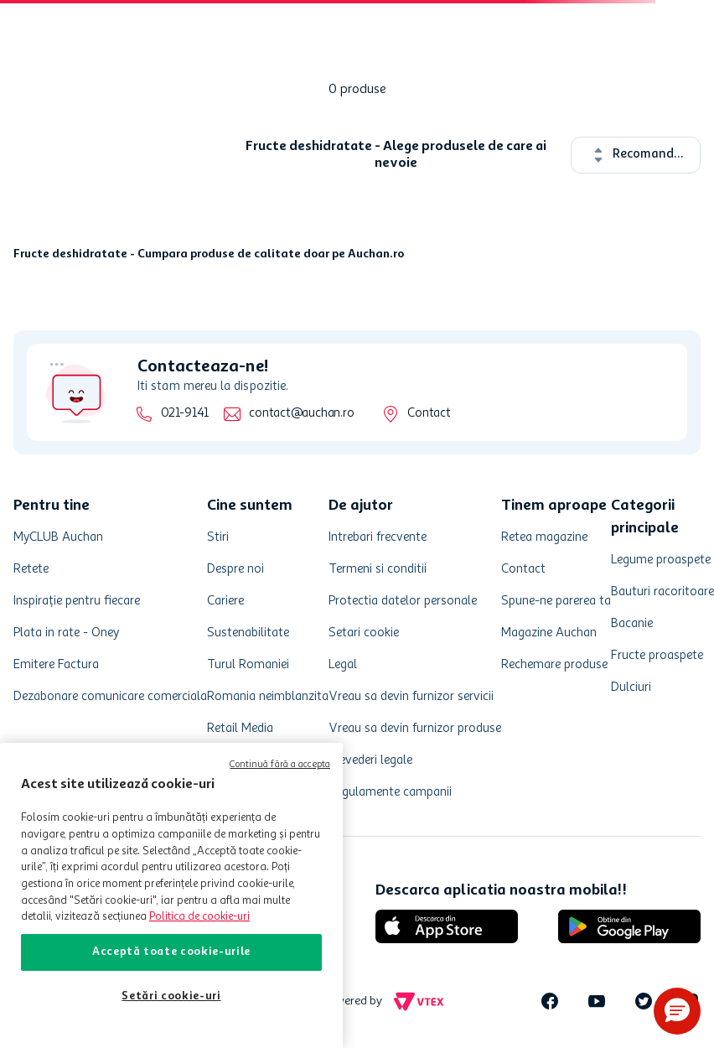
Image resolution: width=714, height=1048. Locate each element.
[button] (677, 1011)
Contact (428, 413)
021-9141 (185, 413)
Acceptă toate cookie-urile (171, 952)
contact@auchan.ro (301, 413)
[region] (171, 895)
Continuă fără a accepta (280, 765)
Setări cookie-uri (171, 996)
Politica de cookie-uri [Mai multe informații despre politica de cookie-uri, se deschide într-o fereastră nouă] (199, 916)
